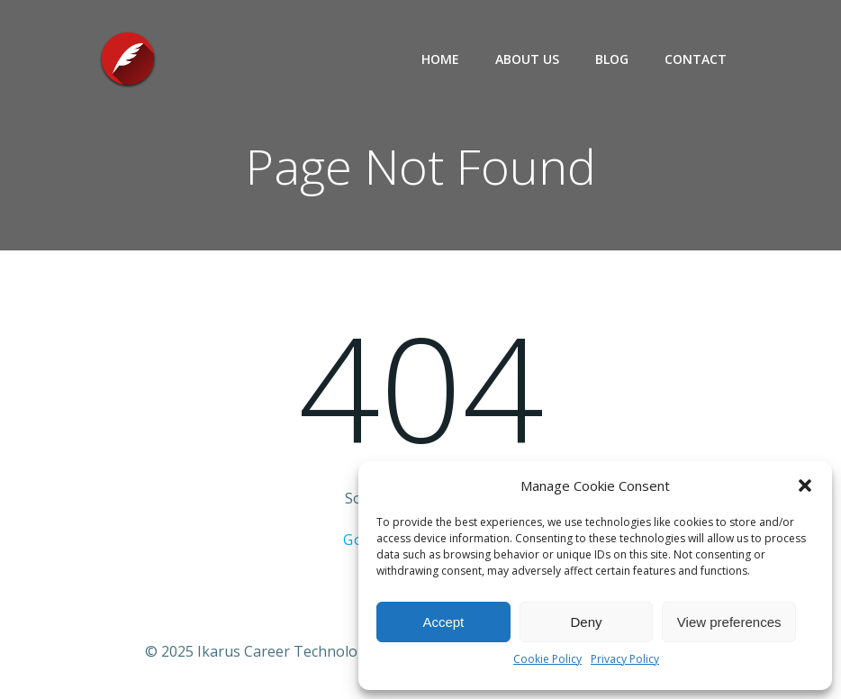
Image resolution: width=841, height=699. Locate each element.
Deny (585, 622)
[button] (805, 486)
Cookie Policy (547, 659)
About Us (527, 59)
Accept (443, 622)
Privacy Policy (625, 659)
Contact (696, 59)
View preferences (729, 622)
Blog (611, 59)
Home (440, 59)
